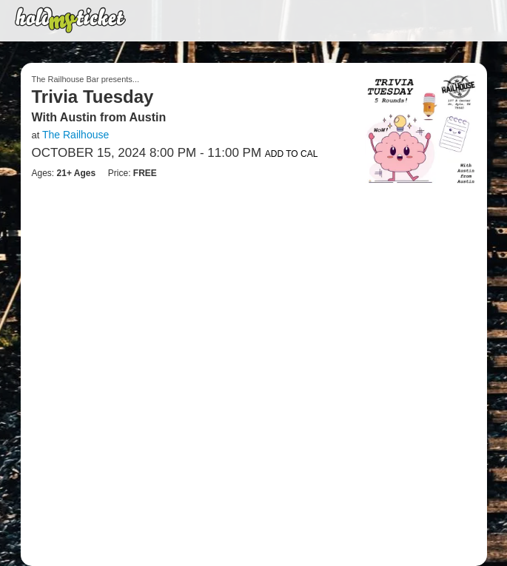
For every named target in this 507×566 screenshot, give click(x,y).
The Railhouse (75, 135)
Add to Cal (291, 154)
